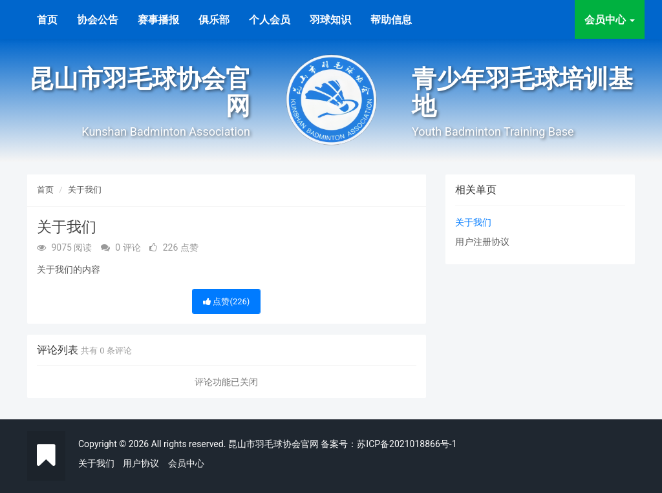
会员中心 (186, 463)
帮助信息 (391, 19)
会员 (609, 19)
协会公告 (97, 19)
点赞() (226, 301)
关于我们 (84, 189)
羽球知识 (330, 19)
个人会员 (269, 19)
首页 (47, 19)
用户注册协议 (482, 241)
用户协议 (141, 463)
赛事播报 (158, 19)
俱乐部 (214, 19)
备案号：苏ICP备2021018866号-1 (388, 444)
